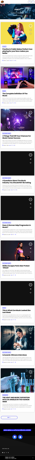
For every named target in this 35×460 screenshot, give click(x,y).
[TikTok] (4, 452)
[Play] (32, 1)
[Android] (8, 452)
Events (4, 46)
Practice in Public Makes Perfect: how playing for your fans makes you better (17, 51)
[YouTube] (2, 452)
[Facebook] (6, 452)
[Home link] (2, 2)
